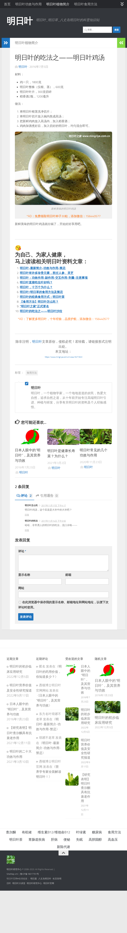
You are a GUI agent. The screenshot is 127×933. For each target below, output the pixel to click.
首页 (7, 4)
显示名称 (24, 575)
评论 (25, 496)
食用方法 (32, 372)
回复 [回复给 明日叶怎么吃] (27, 515)
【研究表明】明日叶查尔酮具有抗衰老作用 (19, 733)
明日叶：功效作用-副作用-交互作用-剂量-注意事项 (54, 278)
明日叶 (20, 21)
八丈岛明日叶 (44, 878)
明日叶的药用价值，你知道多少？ (49, 672)
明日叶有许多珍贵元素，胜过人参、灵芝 (46, 273)
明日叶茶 (15, 840)
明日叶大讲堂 (18, 883)
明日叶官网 (48, 883)
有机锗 (27, 832)
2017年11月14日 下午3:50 (53, 521)
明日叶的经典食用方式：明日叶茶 (42, 297)
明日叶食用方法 (85, 4)
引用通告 (47, 496)
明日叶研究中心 (34, 883)
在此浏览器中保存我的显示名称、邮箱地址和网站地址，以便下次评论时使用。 (63, 605)
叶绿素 (81, 832)
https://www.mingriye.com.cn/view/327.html (63, 357)
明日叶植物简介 (57, 4)
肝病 (54, 840)
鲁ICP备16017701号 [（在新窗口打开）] (29, 874)
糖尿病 (97, 832)
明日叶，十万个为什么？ (36, 287)
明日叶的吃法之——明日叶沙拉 (41, 311)
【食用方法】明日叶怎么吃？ (39, 302)
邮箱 (68, 575)
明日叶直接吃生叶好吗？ (36, 282)
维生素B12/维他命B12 (54, 832)
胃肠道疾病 (36, 840)
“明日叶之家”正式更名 (34, 306)
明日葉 (33, 878)
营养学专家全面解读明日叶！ (48, 772)
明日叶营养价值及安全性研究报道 (85, 748)
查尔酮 (11, 832)
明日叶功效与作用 (28, 4)
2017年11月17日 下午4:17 (53, 505)
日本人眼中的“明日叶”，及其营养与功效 (28, 455)
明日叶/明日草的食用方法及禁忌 (41, 292)
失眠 (79, 840)
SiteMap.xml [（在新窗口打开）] (12, 874)
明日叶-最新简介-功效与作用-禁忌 (42, 268)
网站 (21, 588)
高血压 (113, 840)
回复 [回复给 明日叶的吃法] (27, 530)
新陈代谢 (63, 847)
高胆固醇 (95, 840)
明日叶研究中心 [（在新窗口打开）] (14, 869)
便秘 (67, 840)
